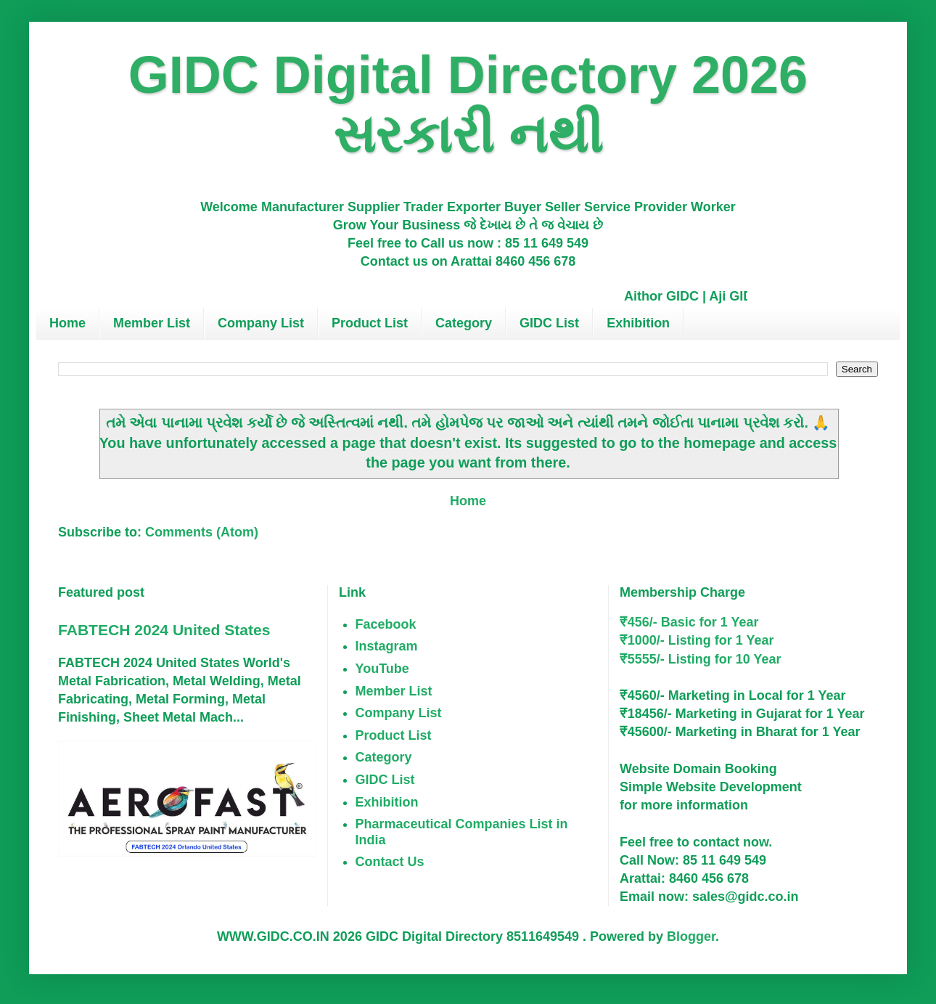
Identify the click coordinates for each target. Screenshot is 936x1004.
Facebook (386, 624)
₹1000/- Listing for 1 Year (697, 640)
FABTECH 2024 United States (164, 629)
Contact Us (390, 861)
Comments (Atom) (201, 532)
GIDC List (549, 323)
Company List (261, 323)
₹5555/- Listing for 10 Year (700, 659)
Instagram (387, 646)
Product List (370, 323)
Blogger (691, 936)
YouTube (382, 668)
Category (463, 323)
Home (67, 323)
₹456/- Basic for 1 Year (689, 622)
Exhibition (638, 323)
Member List (151, 323)
